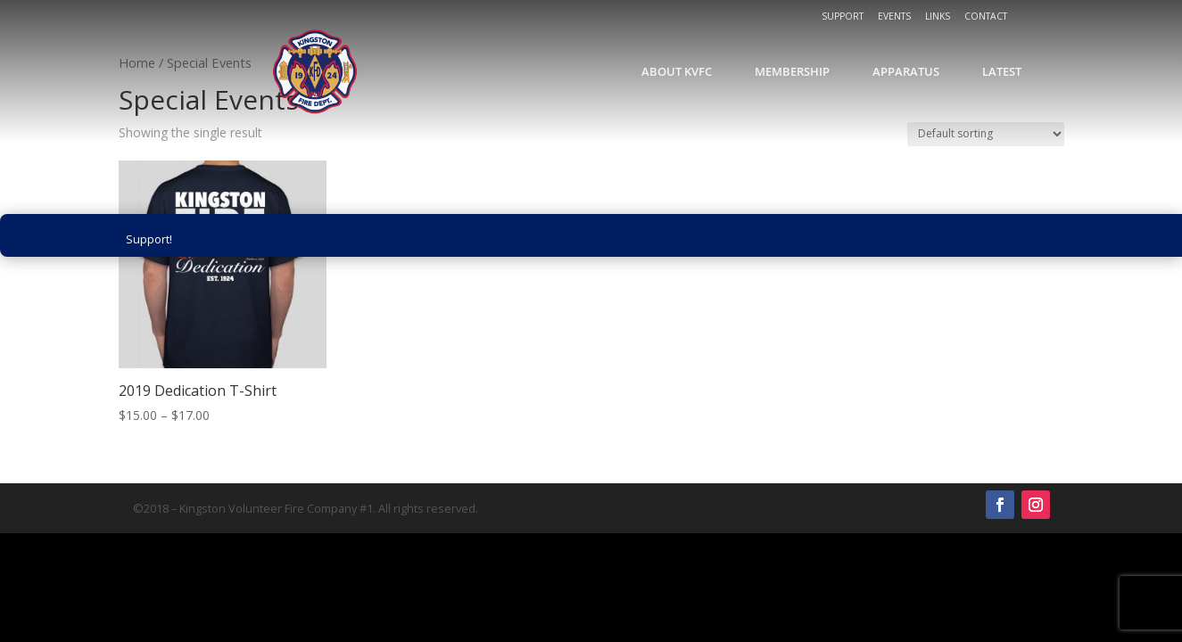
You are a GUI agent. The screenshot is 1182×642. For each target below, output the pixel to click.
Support (843, 16)
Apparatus (905, 71)
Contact (985, 16)
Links (937, 16)
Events (894, 16)
